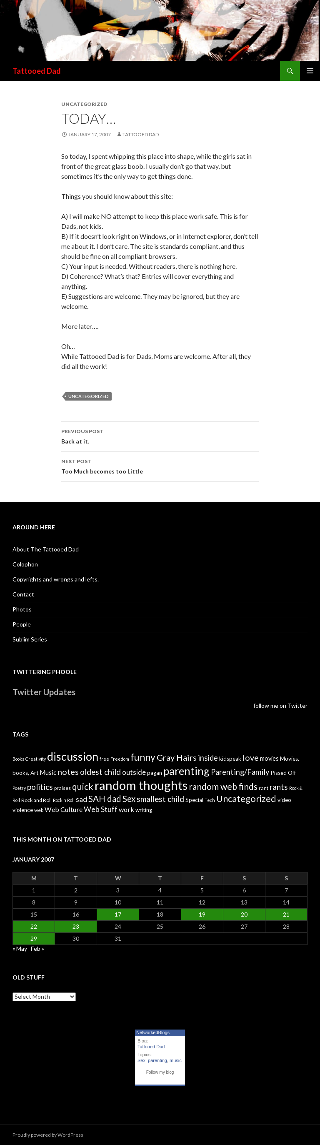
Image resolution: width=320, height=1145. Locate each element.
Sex (141, 1060)
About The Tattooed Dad (45, 549)
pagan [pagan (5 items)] (154, 772)
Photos (22, 609)
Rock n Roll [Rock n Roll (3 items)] (64, 800)
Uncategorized (88, 396)
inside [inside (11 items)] (208, 757)
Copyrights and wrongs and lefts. (55, 579)
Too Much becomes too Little (160, 465)
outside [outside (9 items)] (134, 772)
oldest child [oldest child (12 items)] (100, 772)
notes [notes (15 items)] (68, 772)
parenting (157, 1060)
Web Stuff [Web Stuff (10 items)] (101, 809)
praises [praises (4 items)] (62, 788)
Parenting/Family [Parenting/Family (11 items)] (240, 772)
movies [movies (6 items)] (269, 758)
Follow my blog (160, 1072)
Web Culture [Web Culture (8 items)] (63, 809)
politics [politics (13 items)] (40, 787)
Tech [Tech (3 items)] (210, 800)
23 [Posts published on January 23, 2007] (75, 926)
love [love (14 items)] (250, 757)
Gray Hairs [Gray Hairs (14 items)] (177, 757)
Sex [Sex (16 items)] (128, 799)
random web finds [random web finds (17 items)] (223, 786)
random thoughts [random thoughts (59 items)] (141, 785)
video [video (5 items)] (284, 800)
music (176, 1060)
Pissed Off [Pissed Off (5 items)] (283, 772)
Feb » (37, 948)
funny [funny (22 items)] (142, 757)
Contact (23, 594)
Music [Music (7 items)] (48, 772)
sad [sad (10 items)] (81, 799)
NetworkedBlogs (153, 1032)
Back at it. (160, 435)
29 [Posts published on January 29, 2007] (33, 938)
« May (19, 948)
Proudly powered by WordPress (47, 1135)
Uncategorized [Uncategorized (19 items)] (246, 798)
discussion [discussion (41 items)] (72, 756)
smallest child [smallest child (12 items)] (160, 799)
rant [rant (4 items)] (263, 788)
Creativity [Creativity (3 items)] (35, 759)
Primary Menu (310, 71)
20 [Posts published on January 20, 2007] (244, 914)
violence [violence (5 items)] (22, 810)
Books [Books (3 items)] (18, 759)
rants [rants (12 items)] (279, 787)
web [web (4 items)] (38, 810)
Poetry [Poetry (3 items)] (19, 788)
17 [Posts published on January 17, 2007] (118, 914)
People (21, 624)
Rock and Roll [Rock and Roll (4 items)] (36, 800)
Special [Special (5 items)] (194, 800)
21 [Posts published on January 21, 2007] (286, 914)
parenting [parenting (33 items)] (186, 770)
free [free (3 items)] (104, 759)
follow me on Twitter (280, 705)
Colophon (25, 564)
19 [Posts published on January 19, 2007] (202, 914)
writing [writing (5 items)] (143, 810)
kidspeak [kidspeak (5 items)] (230, 758)
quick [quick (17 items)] (82, 786)
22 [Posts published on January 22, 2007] (33, 926)
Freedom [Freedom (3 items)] (119, 759)
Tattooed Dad (36, 70)
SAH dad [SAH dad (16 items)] (104, 799)
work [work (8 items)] (126, 809)
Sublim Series (29, 639)
